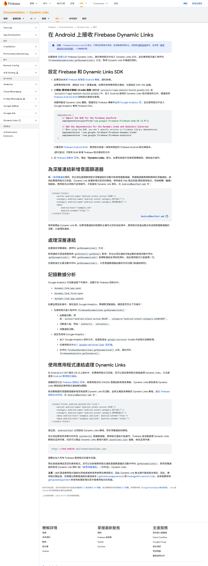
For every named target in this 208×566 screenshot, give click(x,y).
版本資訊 (157, 546)
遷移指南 (142, 45)
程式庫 (45, 546)
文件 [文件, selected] (81, 3)
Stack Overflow (160, 537)
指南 (44, 532)
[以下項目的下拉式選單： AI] (35, 18)
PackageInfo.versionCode (141, 476)
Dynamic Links (39, 12)
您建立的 (62, 57)
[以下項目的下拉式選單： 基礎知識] (24, 18)
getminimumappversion (110, 476)
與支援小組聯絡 (160, 532)
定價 (72, 3)
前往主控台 (197, 3)
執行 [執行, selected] (57, 18)
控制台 (65, 158)
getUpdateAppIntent (59, 479)
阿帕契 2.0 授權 (122, 487)
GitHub (45, 551)
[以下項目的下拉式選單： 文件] (86, 3)
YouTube (101, 546)
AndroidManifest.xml (152, 216)
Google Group (159, 542)
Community (98, 3)
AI (31, 18)
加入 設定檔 (93, 344)
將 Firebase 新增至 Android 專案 (82, 79)
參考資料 (73, 18)
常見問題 (157, 551)
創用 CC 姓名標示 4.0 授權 (89, 487)
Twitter (100, 542)
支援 (116, 3)
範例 (84, 18)
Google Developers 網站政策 (154, 487)
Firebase (52, 27)
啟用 (126, 102)
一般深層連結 (57, 177)
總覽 (5, 18)
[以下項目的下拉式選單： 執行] (50, 3)
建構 (32, 3)
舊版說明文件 (159, 555)
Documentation (14, 12)
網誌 (185, 3)
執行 (45, 3)
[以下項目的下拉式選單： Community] (107, 3)
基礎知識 (17, 18)
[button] (17, 28)
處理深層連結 (90, 467)
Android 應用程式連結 (64, 376)
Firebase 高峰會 (104, 537)
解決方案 (61, 3)
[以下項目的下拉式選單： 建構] (37, 3)
